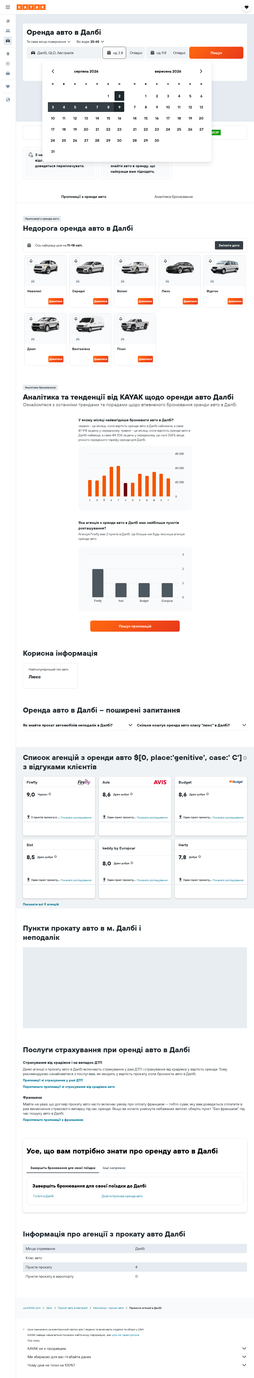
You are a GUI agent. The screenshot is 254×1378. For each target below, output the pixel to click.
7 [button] (97, 107)
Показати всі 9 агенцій (41, 904)
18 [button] (64, 129)
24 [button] (53, 140)
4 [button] (64, 107)
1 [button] (108, 96)
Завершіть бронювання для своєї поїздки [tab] (62, 1168)
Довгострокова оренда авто (122, 1196)
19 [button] (75, 129)
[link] (135, 626)
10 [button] (53, 118)
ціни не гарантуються (125, 1335)
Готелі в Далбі (43, 1196)
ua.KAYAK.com (32, 1308)
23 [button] (119, 129)
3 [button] (53, 107)
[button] (8, 7)
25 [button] (64, 140)
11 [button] (63, 118)
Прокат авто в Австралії (73, 1308)
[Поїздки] (8, 86)
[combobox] (49, 41)
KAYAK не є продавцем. (137, 1348)
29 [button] (108, 140)
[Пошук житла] (8, 31)
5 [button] (75, 107)
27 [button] (86, 140)
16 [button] (119, 118)
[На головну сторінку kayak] (31, 7)
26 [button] (75, 140)
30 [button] (119, 140)
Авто (49, 1308)
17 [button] (52, 129)
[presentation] (245, 758)
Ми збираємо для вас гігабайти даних (137, 1357)
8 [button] (108, 107)
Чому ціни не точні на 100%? (137, 1365)
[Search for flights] (8, 21)
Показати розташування (76, 817)
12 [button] (75, 118)
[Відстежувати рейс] (8, 63)
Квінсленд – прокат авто (108, 1308)
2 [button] (119, 96)
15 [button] (108, 118)
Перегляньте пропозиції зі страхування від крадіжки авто (69, 1087)
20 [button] (86, 129)
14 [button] (97, 118)
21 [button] (97, 129)
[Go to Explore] (8, 53)
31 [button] (53, 151)
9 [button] (119, 107)
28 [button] (97, 140)
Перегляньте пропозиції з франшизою (53, 1120)
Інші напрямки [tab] (114, 1168)
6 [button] (86, 107)
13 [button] (86, 118)
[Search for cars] (8, 40)
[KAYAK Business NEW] (8, 73)
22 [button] (108, 129)
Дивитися (55, 301)
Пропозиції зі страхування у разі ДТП (53, 1080)
